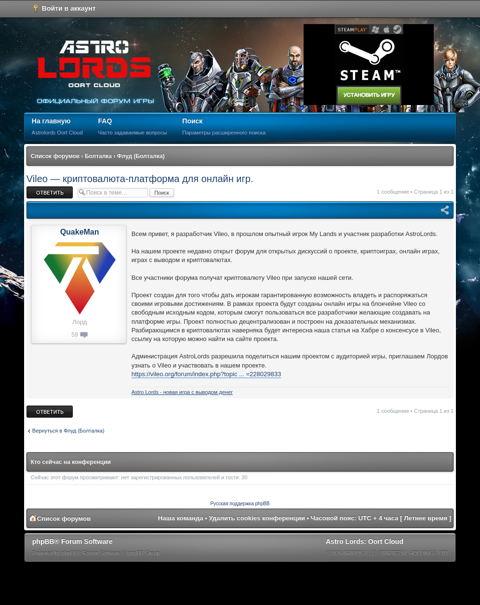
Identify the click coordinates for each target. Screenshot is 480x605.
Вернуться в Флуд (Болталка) (68, 431)
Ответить (50, 192)
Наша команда (180, 518)
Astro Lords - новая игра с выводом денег (182, 392)
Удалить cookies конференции (257, 518)
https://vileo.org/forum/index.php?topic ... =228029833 (206, 374)
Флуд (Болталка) (141, 156)
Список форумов (55, 156)
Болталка (98, 156)
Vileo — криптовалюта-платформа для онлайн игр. (140, 178)
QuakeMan (79, 232)
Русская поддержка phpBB (239, 503)
